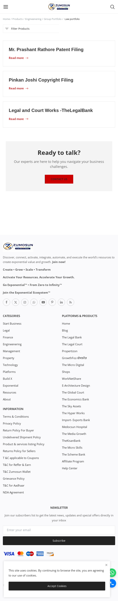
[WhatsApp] (112, 572)
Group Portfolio (53, 19)
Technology (10, 365)
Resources (9, 392)
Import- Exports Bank (76, 420)
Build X (7, 379)
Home (6, 19)
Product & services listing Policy (23, 444)
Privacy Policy (12, 423)
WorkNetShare (71, 379)
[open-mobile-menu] (5, 6)
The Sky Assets (71, 406)
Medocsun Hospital (74, 427)
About (7, 399)
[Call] (112, 583)
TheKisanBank (71, 441)
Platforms (9, 372)
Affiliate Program (73, 461)
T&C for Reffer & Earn (17, 465)
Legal (6, 330)
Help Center (69, 468)
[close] (106, 565)
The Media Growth (74, 434)
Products (17, 19)
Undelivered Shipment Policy (22, 437)
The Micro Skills (72, 447)
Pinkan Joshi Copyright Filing (41, 79)
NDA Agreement (13, 492)
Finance (8, 337)
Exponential (10, 385)
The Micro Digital (73, 365)
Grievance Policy (14, 478)
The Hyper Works (73, 413)
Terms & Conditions (16, 416)
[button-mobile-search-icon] (112, 6)
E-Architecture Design (76, 385)
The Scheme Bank (73, 454)
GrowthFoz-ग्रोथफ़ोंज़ (74, 358)
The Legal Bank (72, 337)
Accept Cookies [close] (57, 586)
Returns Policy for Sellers (19, 451)
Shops (66, 372)
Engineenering (33, 19)
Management (11, 351)
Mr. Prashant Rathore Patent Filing (46, 49)
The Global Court (73, 392)
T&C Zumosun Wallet (17, 472)
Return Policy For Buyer (18, 430)
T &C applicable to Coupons (21, 458)
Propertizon (69, 351)
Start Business (12, 323)
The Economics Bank (75, 399)
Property (8, 358)
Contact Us (59, 179)
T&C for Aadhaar (13, 485)
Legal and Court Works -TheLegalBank (51, 110)
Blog (65, 330)
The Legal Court (72, 344)
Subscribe (59, 540)
